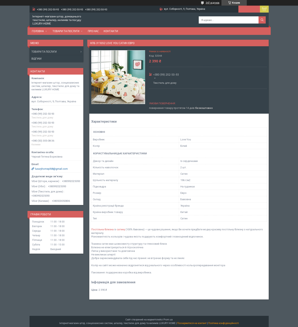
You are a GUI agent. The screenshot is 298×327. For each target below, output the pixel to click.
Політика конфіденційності (223, 323)
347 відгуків (212, 2)
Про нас (93, 31)
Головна (38, 31)
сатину (121, 229)
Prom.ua (168, 319)
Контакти (111, 31)
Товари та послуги (65, 31)
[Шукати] (262, 20)
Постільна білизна (102, 229)
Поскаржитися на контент (192, 323)
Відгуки (36, 58)
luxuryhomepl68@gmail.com (51, 168)
